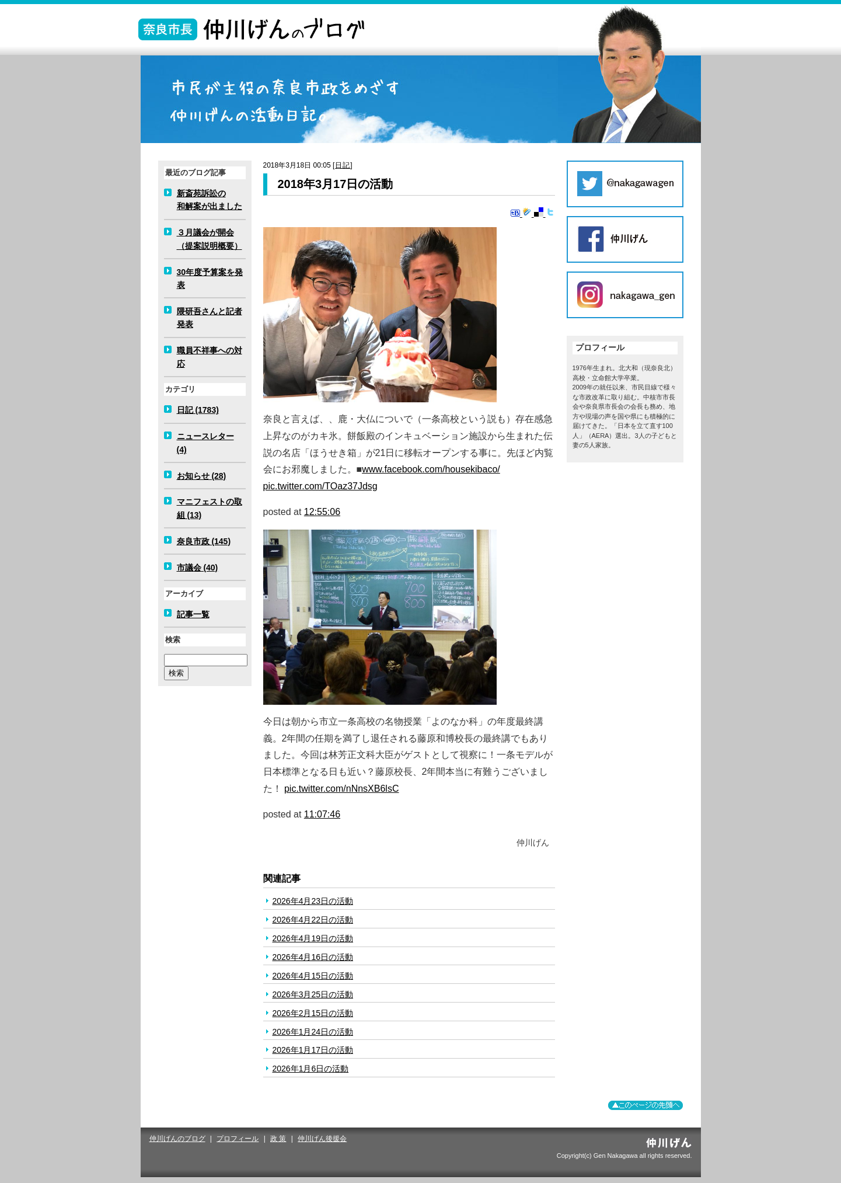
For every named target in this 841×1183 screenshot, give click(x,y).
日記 (342, 165)
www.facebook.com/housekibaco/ (431, 469)
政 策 (278, 1139)
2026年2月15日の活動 (313, 1013)
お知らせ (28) (201, 476)
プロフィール (238, 1139)
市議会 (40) (197, 567)
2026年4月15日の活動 (313, 975)
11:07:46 (322, 814)
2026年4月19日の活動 (313, 938)
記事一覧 (193, 614)
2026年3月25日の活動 (313, 994)
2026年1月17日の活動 (313, 1050)
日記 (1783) (198, 410)
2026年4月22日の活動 (313, 919)
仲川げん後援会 (322, 1139)
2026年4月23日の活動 (313, 901)
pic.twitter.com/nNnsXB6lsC (341, 789)
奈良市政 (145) (204, 541)
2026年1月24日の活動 (313, 1031)
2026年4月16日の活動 (313, 957)
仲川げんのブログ (177, 1139)
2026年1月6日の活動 (311, 1068)
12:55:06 (322, 512)
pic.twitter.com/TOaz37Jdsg (320, 486)
